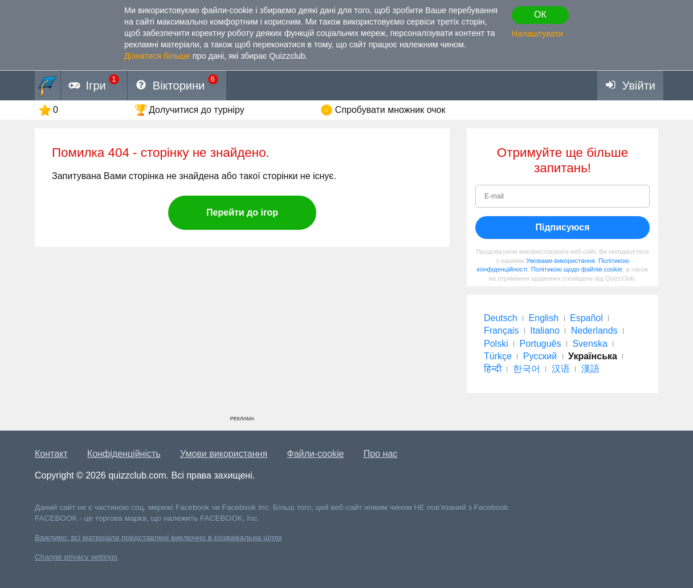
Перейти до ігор (242, 212)
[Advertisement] (242, 335)
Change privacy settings (76, 557)
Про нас (380, 454)
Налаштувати (537, 33)
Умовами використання (560, 260)
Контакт (51, 454)
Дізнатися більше (157, 55)
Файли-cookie (315, 454)
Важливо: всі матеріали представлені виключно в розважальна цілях (158, 537)
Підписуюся (562, 227)
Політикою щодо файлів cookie (576, 269)
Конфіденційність (124, 454)
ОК (540, 14)
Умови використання (223, 454)
